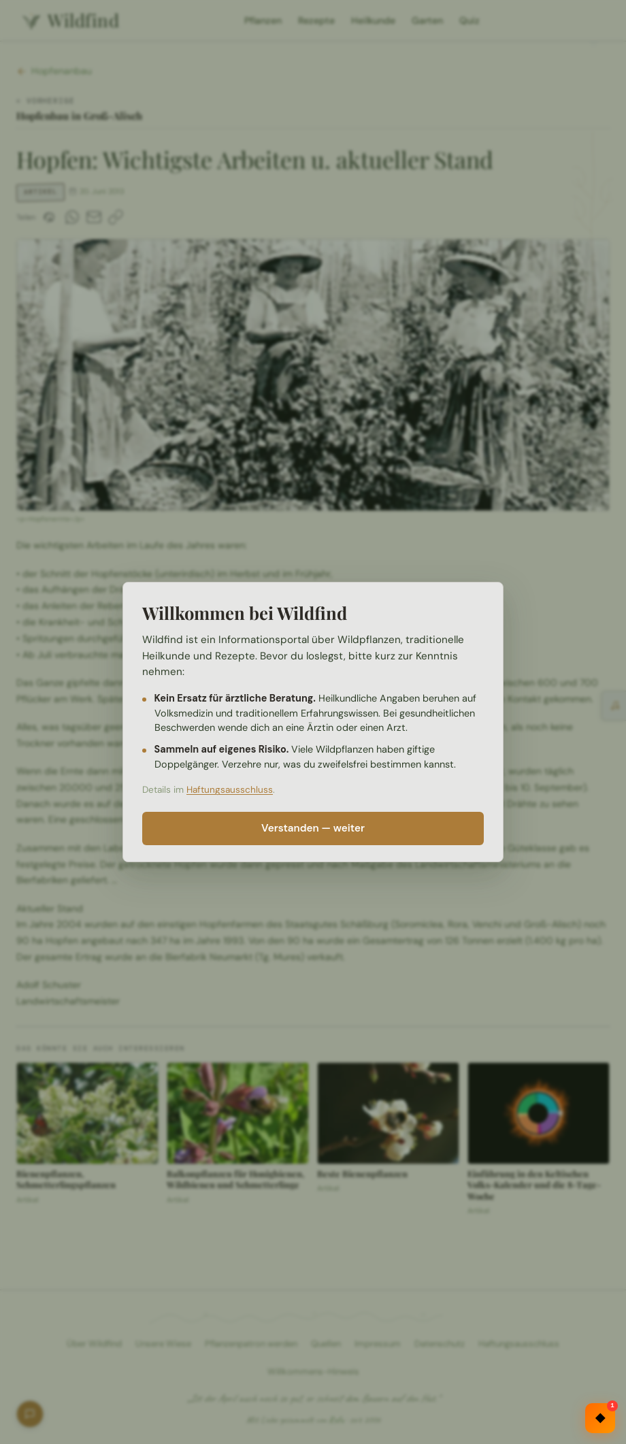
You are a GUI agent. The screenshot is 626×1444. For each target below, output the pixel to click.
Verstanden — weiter (313, 828)
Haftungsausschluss (229, 789)
